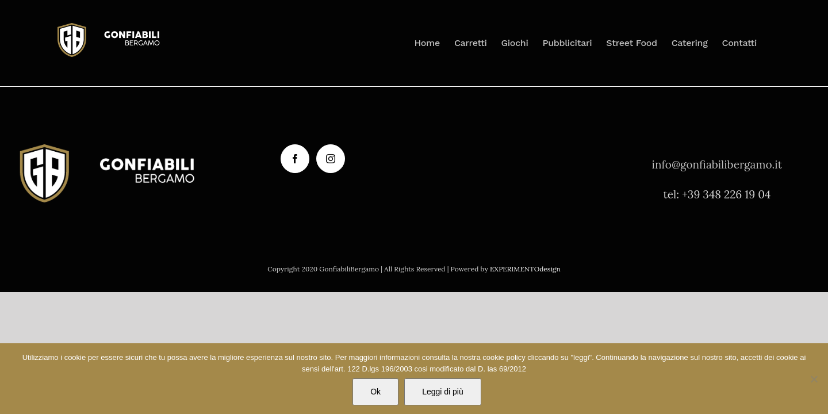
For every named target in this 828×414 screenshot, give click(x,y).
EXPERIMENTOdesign (525, 268)
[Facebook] (295, 158)
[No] (813, 379)
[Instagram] (330, 158)
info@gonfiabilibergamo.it (717, 164)
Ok (375, 391)
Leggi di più (442, 391)
